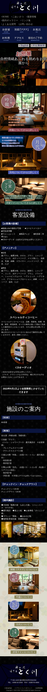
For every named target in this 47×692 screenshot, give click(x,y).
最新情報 (31, 16)
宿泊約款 (8, 688)
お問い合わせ (26, 24)
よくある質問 (9, 24)
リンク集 (26, 20)
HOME (5, 16)
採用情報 (39, 688)
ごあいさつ (18, 16)
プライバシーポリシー (24, 688)
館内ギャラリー (10, 20)
